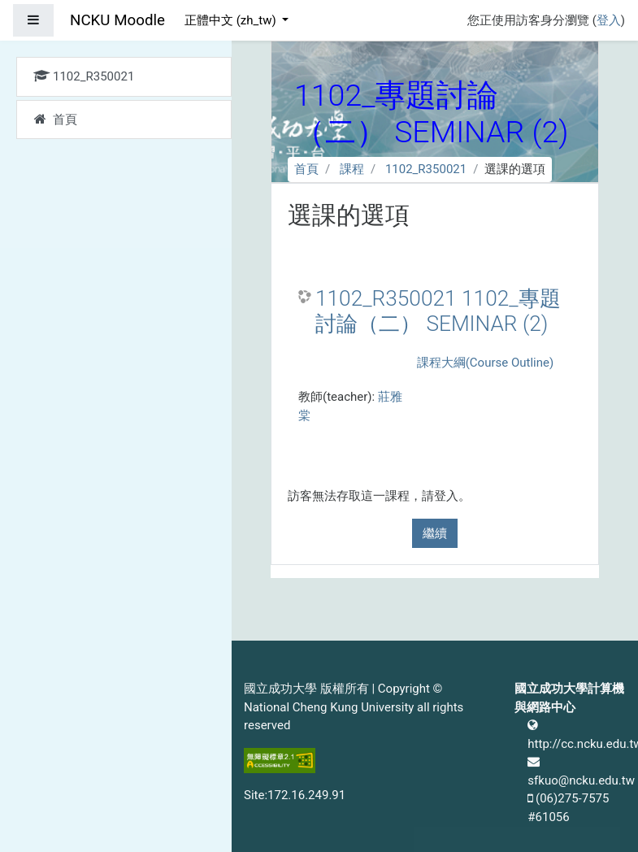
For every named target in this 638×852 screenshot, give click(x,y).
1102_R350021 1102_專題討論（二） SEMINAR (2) (438, 311)
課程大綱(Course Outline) (485, 362)
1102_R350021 (426, 169)
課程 (352, 169)
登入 (609, 20)
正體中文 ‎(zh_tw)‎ (231, 20)
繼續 (435, 533)
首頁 (306, 169)
